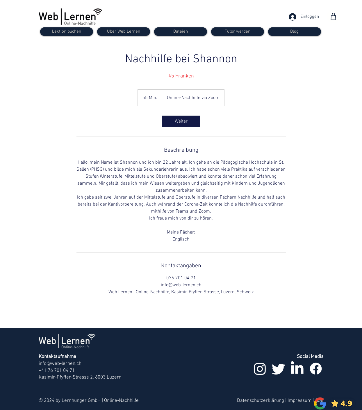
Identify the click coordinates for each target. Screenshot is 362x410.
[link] (181, 121)
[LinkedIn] (297, 369)
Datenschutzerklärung (260, 401)
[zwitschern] (278, 369)
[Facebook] (316, 369)
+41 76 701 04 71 (57, 371)
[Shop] (333, 16)
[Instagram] (260, 369)
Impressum (299, 401)
